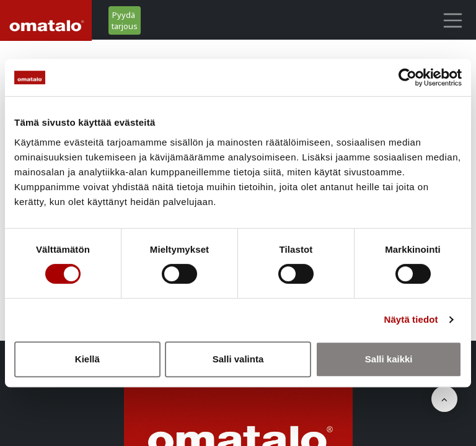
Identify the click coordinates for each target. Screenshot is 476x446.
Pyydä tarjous (125, 20)
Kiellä (87, 359)
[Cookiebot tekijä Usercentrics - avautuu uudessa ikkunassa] (407, 77)
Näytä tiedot (411, 319)
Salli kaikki (389, 359)
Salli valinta (238, 359)
